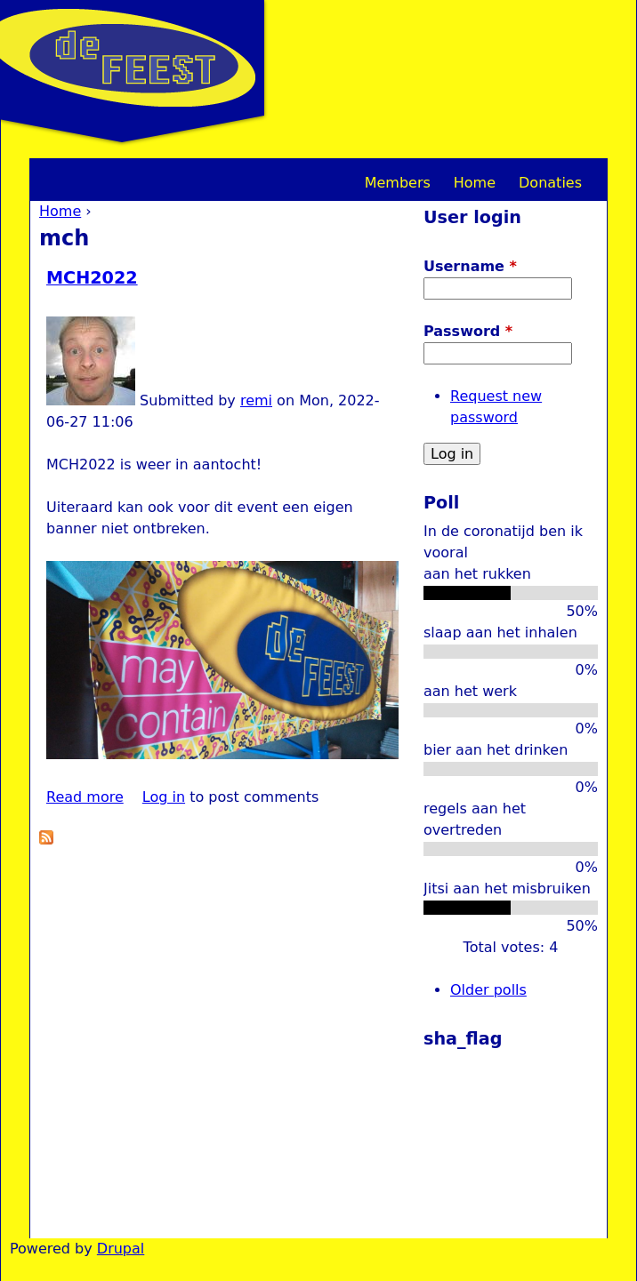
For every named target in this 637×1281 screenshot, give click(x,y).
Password (467, 331)
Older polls (488, 989)
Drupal (120, 1248)
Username (470, 266)
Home (60, 211)
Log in (163, 797)
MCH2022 (92, 278)
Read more (85, 797)
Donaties (550, 182)
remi (256, 400)
